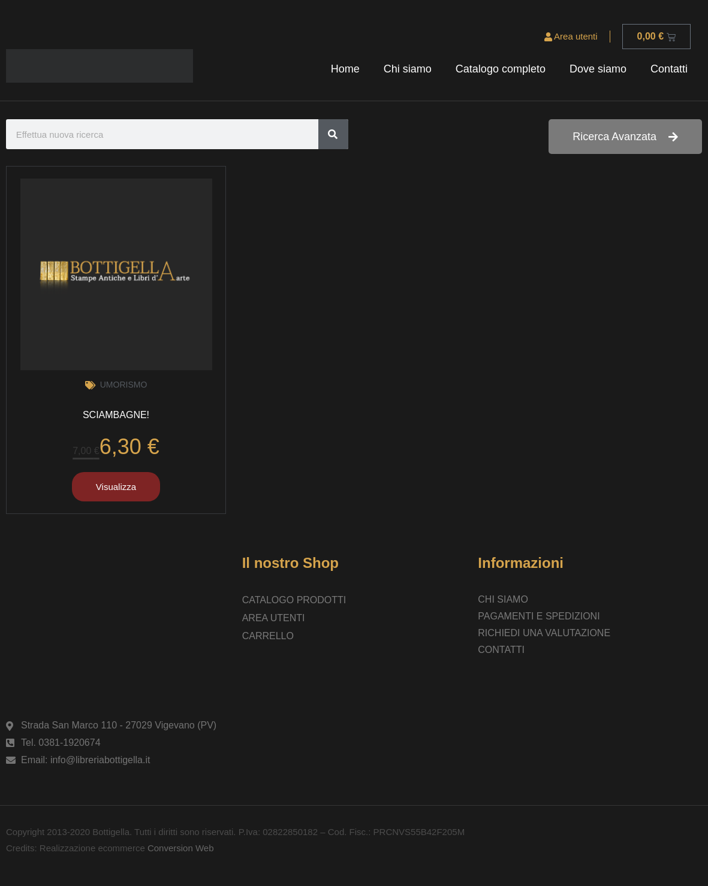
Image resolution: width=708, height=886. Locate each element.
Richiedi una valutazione (544, 633)
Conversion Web (179, 848)
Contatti (669, 69)
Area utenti (571, 36)
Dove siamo (598, 69)
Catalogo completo (501, 69)
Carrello (268, 636)
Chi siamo (408, 69)
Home (345, 69)
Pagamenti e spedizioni (538, 616)
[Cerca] (333, 134)
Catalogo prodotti (294, 600)
